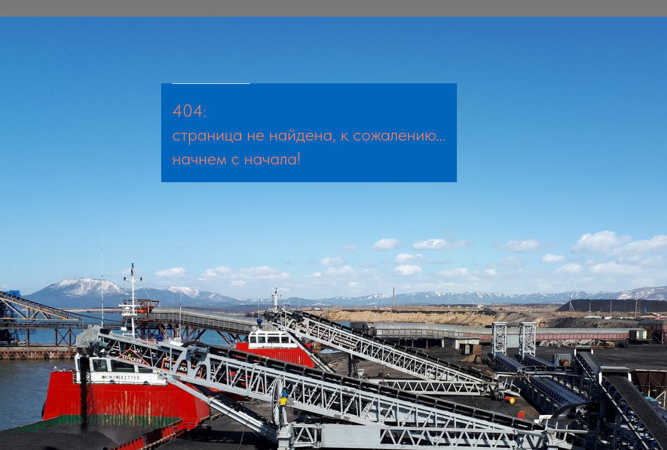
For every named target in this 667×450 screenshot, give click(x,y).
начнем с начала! (236, 158)
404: (189, 110)
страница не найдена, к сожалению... (309, 134)
